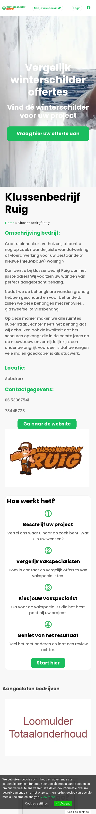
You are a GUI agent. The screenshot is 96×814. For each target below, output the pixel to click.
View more (48, 797)
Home (10, 223)
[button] (77, 8)
